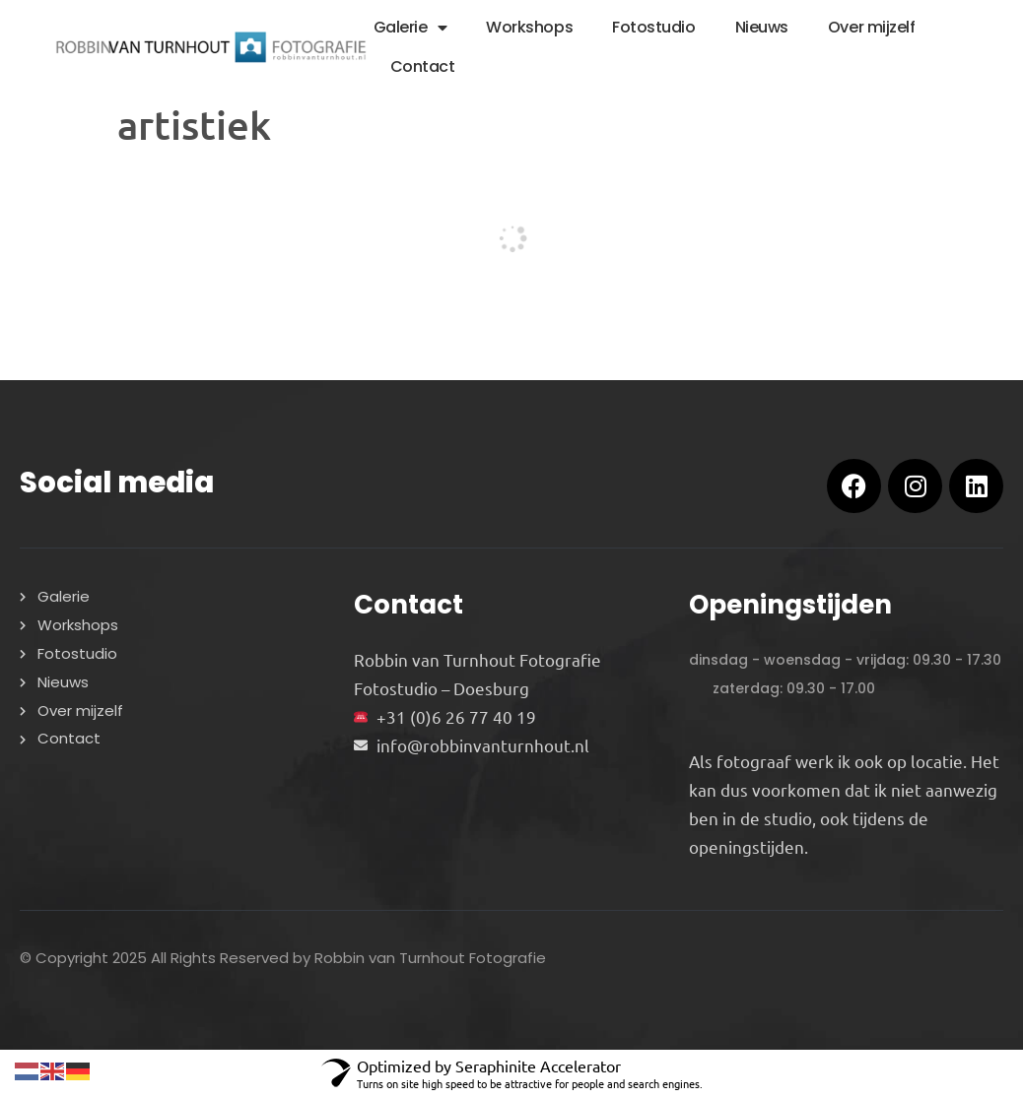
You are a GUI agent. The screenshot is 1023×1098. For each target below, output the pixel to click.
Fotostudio (654, 27)
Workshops (529, 27)
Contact (422, 66)
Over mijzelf (872, 27)
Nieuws (761, 27)
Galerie (410, 27)
